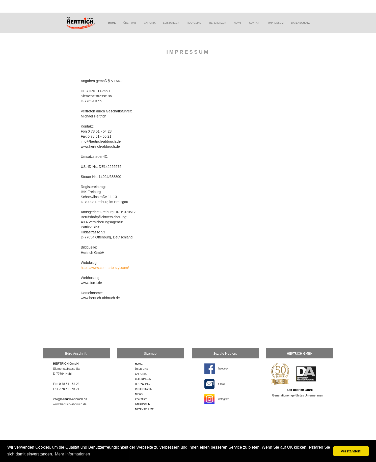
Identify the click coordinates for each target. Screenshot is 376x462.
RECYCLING (194, 22)
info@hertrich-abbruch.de (70, 399)
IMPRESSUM (276, 22)
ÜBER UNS (130, 22)
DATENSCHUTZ (300, 22)
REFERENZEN (217, 22)
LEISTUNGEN (171, 22)
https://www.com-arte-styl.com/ (105, 268)
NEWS (237, 22)
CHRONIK (149, 22)
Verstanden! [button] (351, 451)
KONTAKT (255, 22)
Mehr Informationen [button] (72, 454)
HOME (139, 363)
